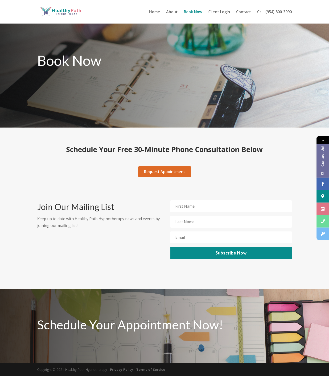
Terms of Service (150, 369)
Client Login (219, 12)
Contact (243, 12)
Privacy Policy (121, 369)
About (172, 12)
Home (154, 12)
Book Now (193, 12)
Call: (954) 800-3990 (274, 12)
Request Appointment (164, 171)
